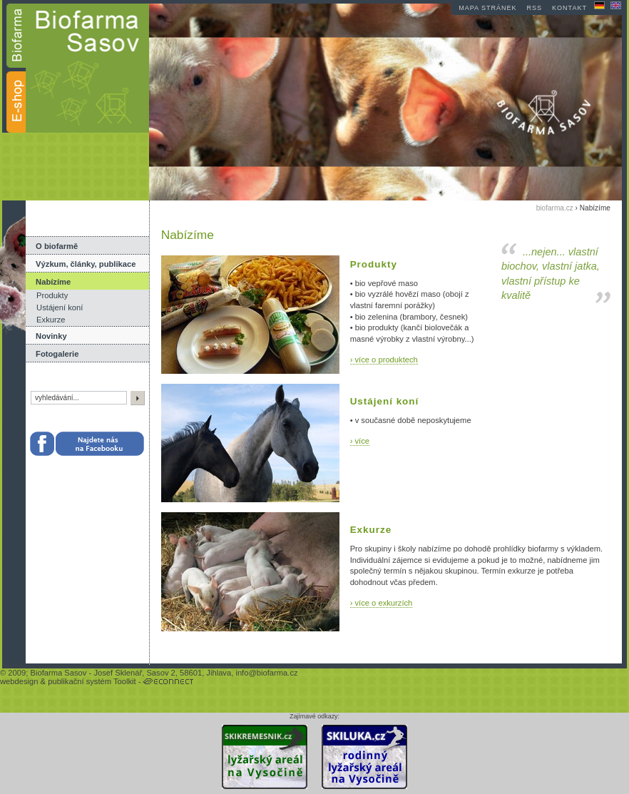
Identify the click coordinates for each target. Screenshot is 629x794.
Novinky (51, 336)
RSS (535, 7)
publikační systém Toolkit (92, 681)
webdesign (19, 681)
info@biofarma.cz (266, 672)
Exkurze (50, 319)
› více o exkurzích (381, 603)
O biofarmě (57, 246)
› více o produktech (384, 359)
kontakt (569, 7)
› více (359, 441)
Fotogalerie (57, 354)
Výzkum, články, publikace (85, 264)
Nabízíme (53, 282)
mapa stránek (487, 7)
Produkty (52, 295)
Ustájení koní (59, 307)
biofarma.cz (554, 208)
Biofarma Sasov (58, 672)
